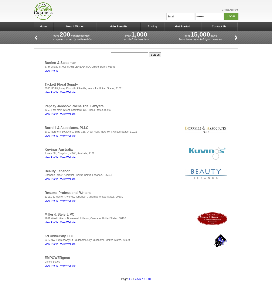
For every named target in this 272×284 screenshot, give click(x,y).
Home (43, 26)
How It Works (75, 26)
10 (149, 279)
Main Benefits (118, 26)
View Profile (51, 70)
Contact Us (219, 26)
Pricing (152, 26)
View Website (67, 92)
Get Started (182, 26)
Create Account (230, 9)
